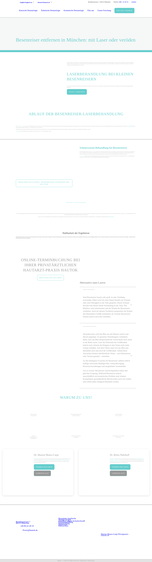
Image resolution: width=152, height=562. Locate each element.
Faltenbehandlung (65, 522)
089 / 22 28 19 (123, 2)
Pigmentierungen (111, 216)
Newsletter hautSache (67, 518)
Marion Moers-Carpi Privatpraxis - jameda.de (115, 535)
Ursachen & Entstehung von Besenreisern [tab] (108, 327)
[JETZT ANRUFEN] (77, 92)
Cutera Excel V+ (20, 126)
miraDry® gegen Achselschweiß (71, 521)
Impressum (62, 524)
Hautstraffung (64, 523)
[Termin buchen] (44, 467)
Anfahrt (133, 2)
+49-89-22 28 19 (27, 526)
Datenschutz (63, 526)
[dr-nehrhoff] (93, 472)
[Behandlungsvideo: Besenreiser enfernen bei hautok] (44, 183)
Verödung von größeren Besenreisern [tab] (108, 290)
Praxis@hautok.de (30, 530)
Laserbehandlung (130, 126)
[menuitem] (28, 10)
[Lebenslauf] (42, 473)
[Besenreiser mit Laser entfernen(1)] (44, 162)
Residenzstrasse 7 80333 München (23, 522)
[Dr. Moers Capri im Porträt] (17, 472)
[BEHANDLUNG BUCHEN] (50, 277)
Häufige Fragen (64, 519)
